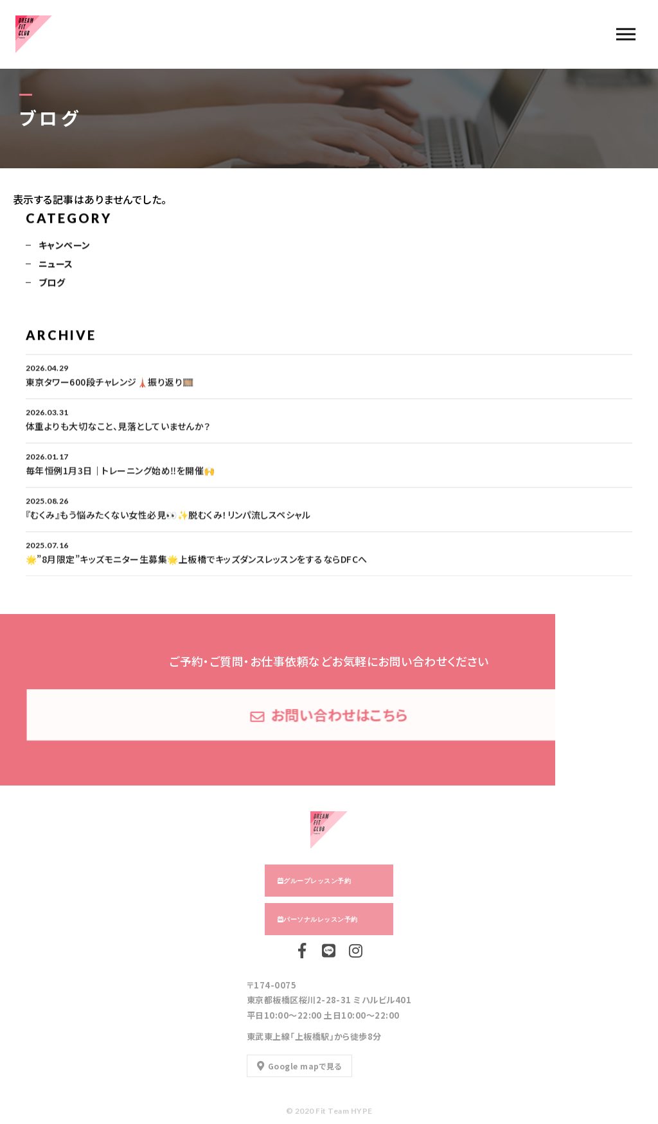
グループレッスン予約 (317, 880)
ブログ (52, 283)
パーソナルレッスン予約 (320, 919)
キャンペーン (65, 246)
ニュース (56, 264)
